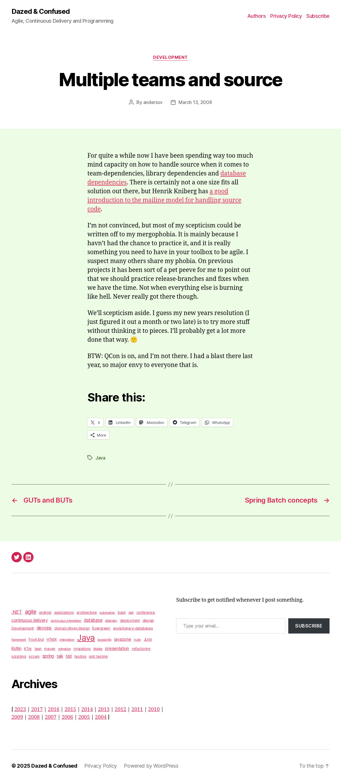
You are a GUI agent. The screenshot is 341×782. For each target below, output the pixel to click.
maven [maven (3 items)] (49, 649)
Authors (256, 16)
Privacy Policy (286, 16)
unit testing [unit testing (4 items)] (98, 656)
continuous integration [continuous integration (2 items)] (66, 621)
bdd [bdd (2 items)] (131, 613)
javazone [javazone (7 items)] (122, 639)
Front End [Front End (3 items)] (36, 640)
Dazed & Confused (40, 11)
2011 (137, 709)
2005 (84, 717)
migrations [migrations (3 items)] (82, 649)
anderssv (152, 102)
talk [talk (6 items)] (60, 656)
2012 (120, 709)
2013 (103, 709)
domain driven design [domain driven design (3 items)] (72, 628)
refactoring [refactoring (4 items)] (141, 648)
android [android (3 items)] (45, 613)
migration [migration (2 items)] (64, 649)
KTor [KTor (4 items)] (28, 648)
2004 (101, 717)
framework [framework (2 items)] (18, 640)
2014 (87, 709)
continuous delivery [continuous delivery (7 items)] (29, 620)
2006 (67, 717)
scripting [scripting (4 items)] (18, 656)
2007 (50, 717)
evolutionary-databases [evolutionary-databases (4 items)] (133, 628)
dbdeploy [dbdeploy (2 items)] (111, 621)
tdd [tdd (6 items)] (68, 656)
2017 (37, 709)
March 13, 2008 (195, 102)
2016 (53, 709)
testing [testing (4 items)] (80, 656)
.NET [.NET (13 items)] (16, 612)
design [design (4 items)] (148, 620)
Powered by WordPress (151, 766)
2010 (154, 709)
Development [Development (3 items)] (22, 628)
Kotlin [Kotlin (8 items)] (16, 648)
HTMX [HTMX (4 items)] (52, 639)
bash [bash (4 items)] (122, 612)
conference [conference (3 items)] (145, 613)
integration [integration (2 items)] (66, 640)
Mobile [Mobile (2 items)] (97, 649)
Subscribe (318, 16)
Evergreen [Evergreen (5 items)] (101, 628)
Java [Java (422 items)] (86, 638)
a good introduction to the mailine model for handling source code (164, 200)
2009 (17, 717)
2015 (70, 709)
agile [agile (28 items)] (30, 611)
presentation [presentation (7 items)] (117, 648)
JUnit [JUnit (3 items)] (148, 640)
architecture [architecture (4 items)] (87, 612)
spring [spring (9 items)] (48, 656)
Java (100, 458)
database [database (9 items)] (93, 620)
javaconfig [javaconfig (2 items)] (104, 640)
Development (170, 57)
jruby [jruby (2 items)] (137, 640)
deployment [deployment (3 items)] (130, 621)
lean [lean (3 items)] (38, 649)
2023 (20, 709)
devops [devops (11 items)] (44, 628)
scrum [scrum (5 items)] (34, 656)
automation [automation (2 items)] (107, 613)
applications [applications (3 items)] (64, 613)
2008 (34, 717)
